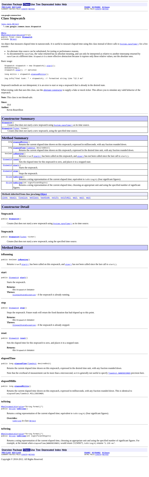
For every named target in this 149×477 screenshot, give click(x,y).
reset (16, 167)
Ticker (16, 134)
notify (55, 207)
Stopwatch (7, 128)
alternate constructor (53, 95)
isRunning (18, 161)
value (21, 420)
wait (75, 207)
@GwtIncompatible (9, 420)
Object (13, 41)
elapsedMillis (20, 148)
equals (13, 207)
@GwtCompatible (8, 36)
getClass (34, 207)
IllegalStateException (24, 306)
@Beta (3, 34)
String (9, 186)
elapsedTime (19, 155)
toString (17, 186)
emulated (20, 36)
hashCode (45, 207)
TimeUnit (31, 155)
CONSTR (24, 9)
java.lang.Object (10, 24)
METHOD (32, 9)
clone (4, 207)
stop (15, 180)
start (16, 173)
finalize (22, 207)
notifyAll (66, 207)
